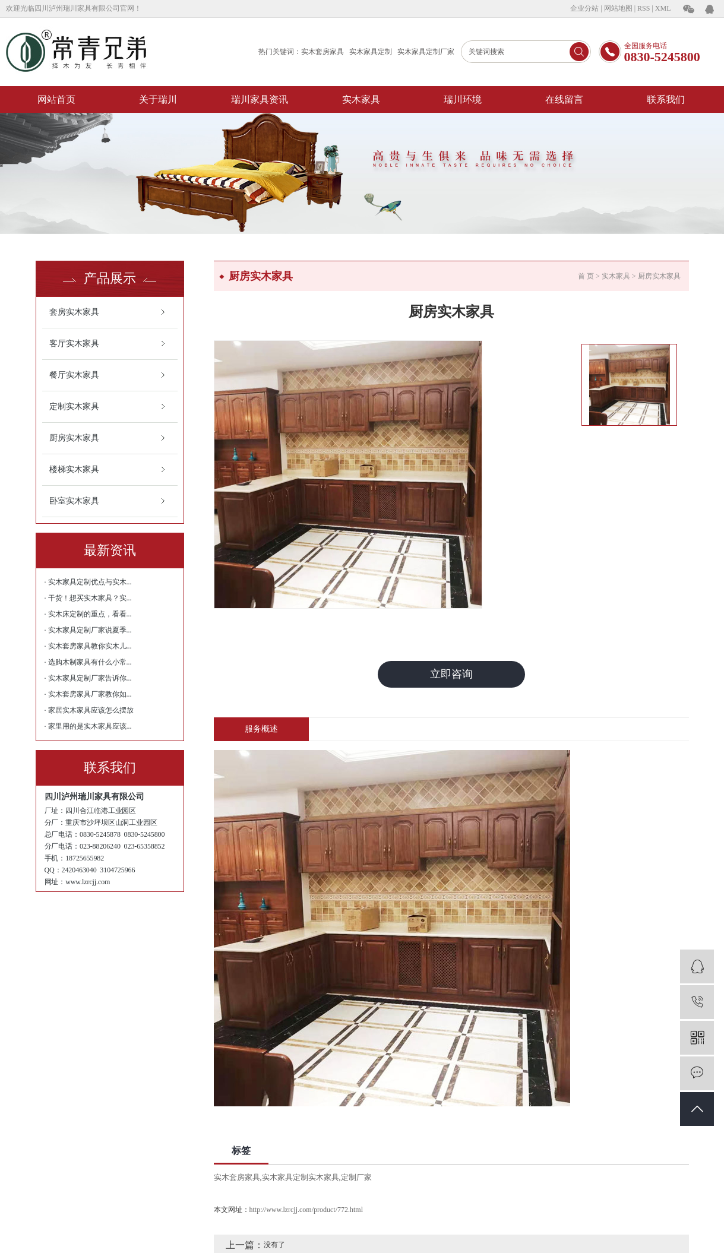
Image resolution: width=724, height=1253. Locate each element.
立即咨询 (451, 674)
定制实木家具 (74, 406)
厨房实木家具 (74, 438)
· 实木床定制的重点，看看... (88, 614)
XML (663, 8)
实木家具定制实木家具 (300, 1177)
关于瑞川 (158, 99)
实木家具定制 (370, 52)
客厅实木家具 (74, 343)
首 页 (586, 276)
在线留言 (564, 99)
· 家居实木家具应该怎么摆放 (89, 710)
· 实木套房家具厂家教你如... (88, 694)
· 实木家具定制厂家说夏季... (88, 630)
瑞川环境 (463, 99)
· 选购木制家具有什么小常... (88, 662)
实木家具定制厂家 (425, 52)
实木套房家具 (322, 52)
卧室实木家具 (74, 500)
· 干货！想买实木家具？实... (88, 598)
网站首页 (56, 99)
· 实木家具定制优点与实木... (88, 582)
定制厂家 (356, 1177)
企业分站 (584, 8)
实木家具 (361, 99)
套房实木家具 (74, 312)
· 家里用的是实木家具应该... (88, 726)
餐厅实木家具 (74, 375)
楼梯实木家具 (74, 469)
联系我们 (666, 99)
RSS (643, 8)
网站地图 (618, 8)
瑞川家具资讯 (259, 99)
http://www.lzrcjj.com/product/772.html (306, 1209)
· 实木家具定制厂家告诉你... (88, 678)
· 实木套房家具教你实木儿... (88, 646)
